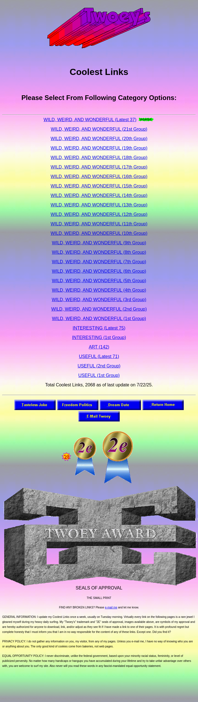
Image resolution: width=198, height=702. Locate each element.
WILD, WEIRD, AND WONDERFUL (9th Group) (99, 242)
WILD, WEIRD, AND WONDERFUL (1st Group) (99, 318)
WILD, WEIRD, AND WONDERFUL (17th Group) (99, 167)
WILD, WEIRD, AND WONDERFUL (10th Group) (99, 233)
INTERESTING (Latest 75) (99, 328)
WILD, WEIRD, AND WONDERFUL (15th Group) (99, 186)
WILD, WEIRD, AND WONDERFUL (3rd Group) (99, 299)
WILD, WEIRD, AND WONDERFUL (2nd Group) (99, 309)
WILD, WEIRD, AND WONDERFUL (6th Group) (99, 271)
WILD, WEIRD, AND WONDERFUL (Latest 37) (90, 119)
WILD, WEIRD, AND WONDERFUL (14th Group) (99, 195)
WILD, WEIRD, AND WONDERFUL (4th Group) (99, 290)
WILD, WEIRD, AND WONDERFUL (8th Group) (99, 252)
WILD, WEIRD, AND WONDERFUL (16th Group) (99, 176)
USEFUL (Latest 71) (99, 356)
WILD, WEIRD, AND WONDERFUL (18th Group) (99, 157)
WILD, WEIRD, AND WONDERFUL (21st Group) (99, 129)
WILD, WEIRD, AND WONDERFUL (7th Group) (99, 261)
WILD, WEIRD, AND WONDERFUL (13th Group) (99, 205)
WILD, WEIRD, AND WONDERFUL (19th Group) (99, 148)
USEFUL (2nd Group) (98, 366)
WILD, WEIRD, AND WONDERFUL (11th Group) (99, 223)
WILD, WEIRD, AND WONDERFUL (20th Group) (99, 138)
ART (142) (99, 347)
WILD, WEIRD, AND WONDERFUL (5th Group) (99, 280)
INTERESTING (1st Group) (99, 337)
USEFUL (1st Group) (99, 375)
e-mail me (111, 607)
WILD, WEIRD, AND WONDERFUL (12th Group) (99, 214)
